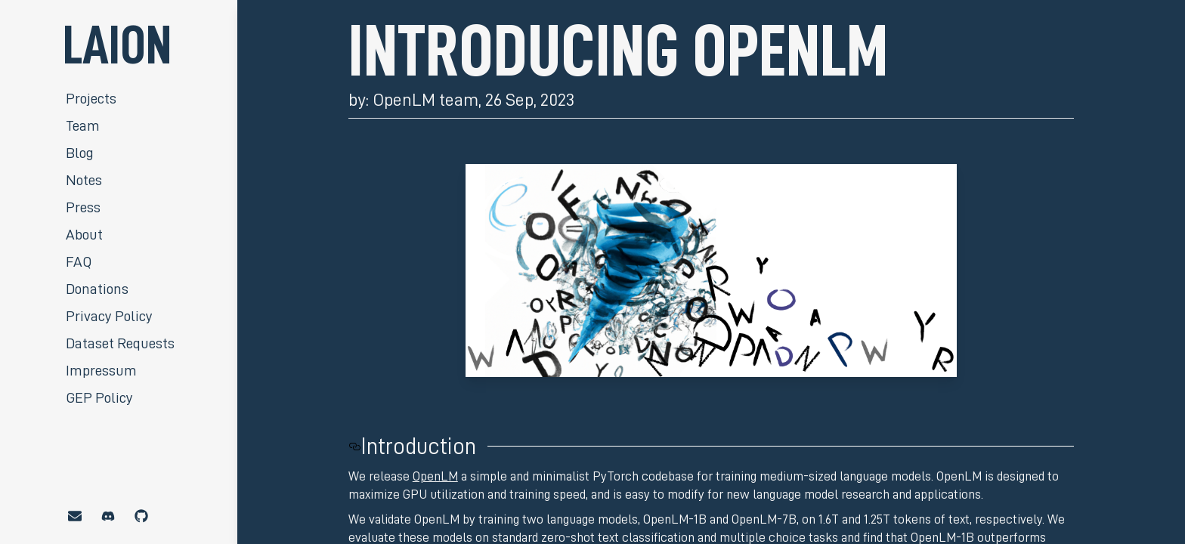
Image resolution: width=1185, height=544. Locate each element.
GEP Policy (99, 397)
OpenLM (435, 476)
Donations (97, 288)
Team (83, 125)
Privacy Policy (109, 315)
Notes (84, 179)
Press (83, 207)
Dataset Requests (120, 343)
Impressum (101, 370)
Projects (91, 98)
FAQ (78, 261)
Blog (80, 152)
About (84, 234)
